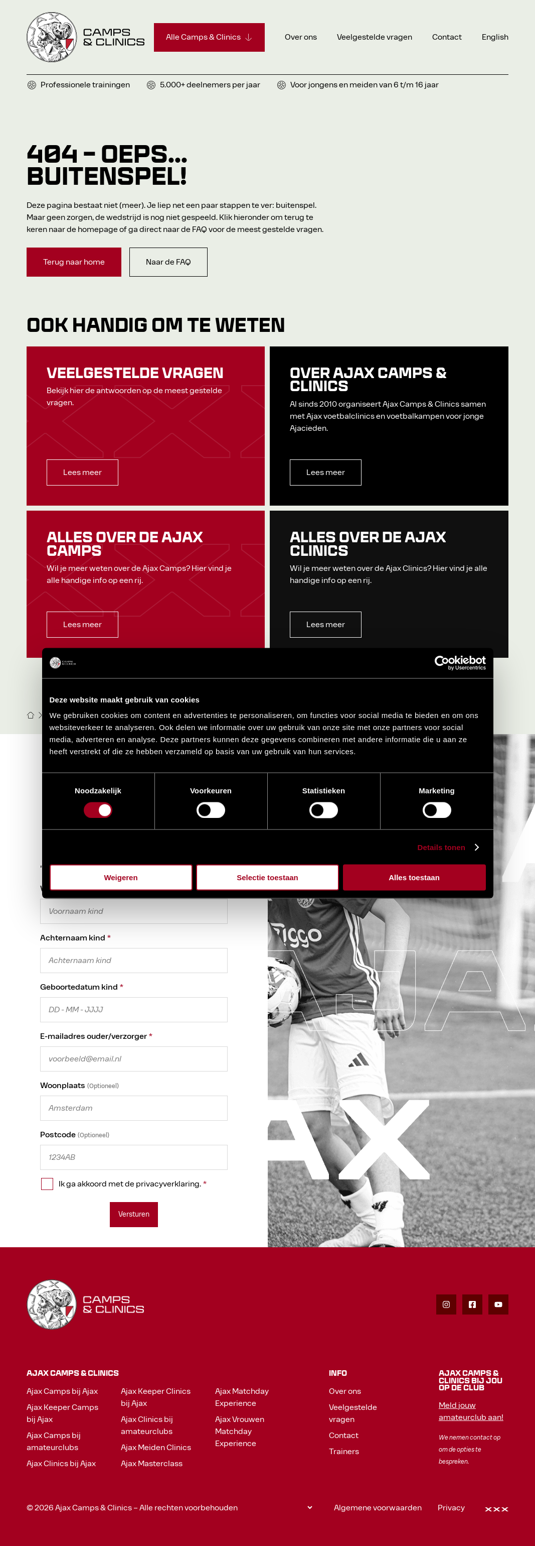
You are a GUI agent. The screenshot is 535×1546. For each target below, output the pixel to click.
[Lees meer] (82, 472)
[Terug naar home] (74, 262)
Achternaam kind (75, 937)
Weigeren (120, 877)
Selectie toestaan (267, 877)
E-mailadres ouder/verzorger (96, 1036)
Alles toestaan (414, 877)
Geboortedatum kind (81, 987)
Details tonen (441, 847)
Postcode (58, 1134)
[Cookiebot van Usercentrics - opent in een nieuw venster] (442, 662)
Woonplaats (62, 1085)
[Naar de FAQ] (168, 262)
